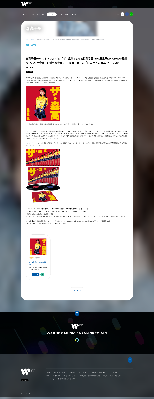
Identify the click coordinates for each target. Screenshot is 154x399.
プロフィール (63, 14)
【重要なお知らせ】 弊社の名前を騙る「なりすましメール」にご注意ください (100, 376)
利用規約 (72, 373)
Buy (36, 274)
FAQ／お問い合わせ (69, 376)
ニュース (52, 14)
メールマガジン (113, 373)
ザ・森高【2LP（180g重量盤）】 (38, 263)
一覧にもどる (77, 290)
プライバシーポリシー (60, 373)
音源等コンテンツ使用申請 (97, 373)
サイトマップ (83, 373)
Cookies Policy (50, 379)
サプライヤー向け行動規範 (53, 376)
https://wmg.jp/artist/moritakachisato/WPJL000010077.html (88, 221)
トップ (25, 14)
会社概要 (48, 373)
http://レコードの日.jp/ (62, 223)
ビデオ (74, 14)
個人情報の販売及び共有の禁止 (66, 379)
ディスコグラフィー (38, 14)
